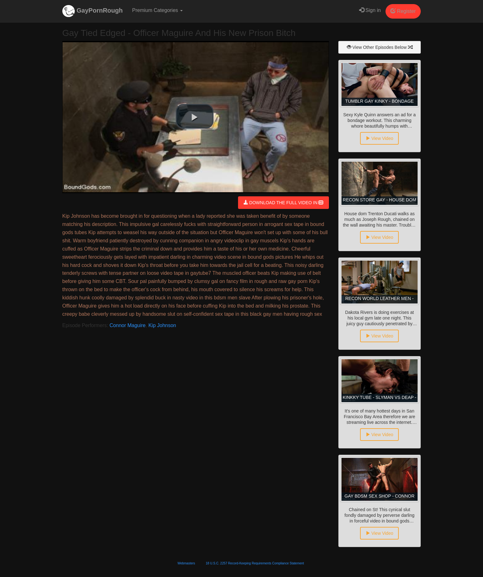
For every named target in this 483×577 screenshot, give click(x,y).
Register (403, 11)
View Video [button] (379, 138)
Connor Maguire (127, 325)
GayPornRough (92, 11)
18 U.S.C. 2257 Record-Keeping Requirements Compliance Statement (255, 563)
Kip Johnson (162, 325)
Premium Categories (157, 10)
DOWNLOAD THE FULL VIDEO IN (283, 202)
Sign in (370, 10)
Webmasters (186, 563)
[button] (195, 116)
